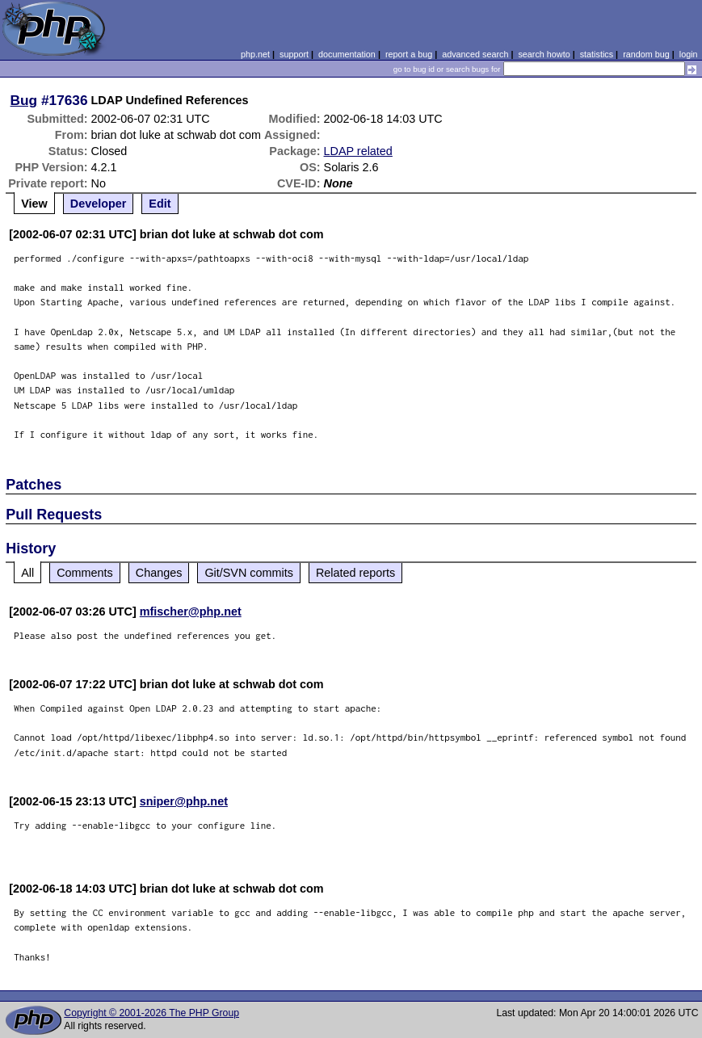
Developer (98, 203)
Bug (24, 100)
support (294, 54)
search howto (544, 54)
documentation (347, 54)
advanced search (475, 54)
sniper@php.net (184, 801)
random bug (646, 54)
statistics (596, 54)
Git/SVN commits (248, 572)
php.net (255, 54)
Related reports (355, 572)
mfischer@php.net (191, 611)
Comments (85, 572)
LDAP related (358, 151)
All (27, 572)
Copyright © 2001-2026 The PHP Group (151, 1013)
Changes (159, 572)
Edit (159, 203)
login (688, 54)
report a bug (408, 54)
